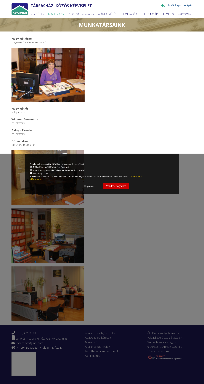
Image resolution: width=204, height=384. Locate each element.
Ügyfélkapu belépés (177, 5)
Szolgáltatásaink (81, 14)
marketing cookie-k (40, 173)
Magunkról (56, 14)
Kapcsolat (185, 14)
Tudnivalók (128, 14)
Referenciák (149, 14)
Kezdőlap (37, 14)
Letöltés (168, 14)
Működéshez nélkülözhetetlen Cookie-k (49, 167)
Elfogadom (88, 186)
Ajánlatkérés (107, 14)
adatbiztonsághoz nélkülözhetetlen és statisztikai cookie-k (58, 170)
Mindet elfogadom (116, 185)
